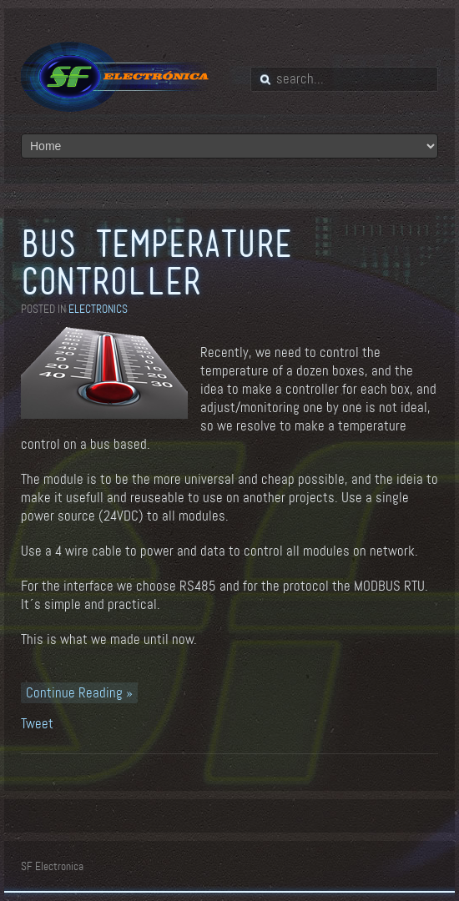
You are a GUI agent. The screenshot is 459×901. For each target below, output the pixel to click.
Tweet (37, 724)
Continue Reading (76, 693)
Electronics (98, 309)
